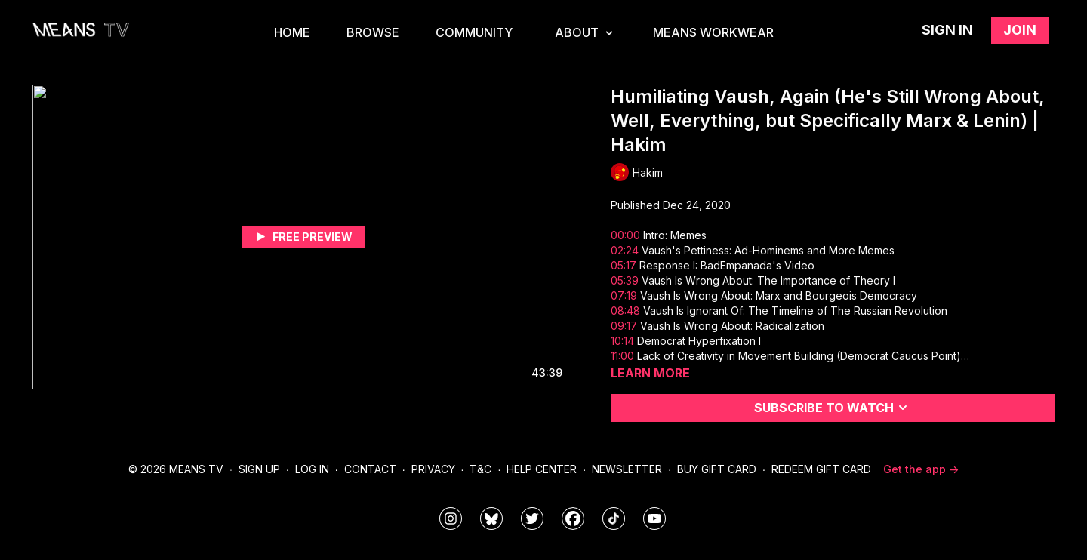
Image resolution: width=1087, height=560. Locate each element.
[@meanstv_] (613, 518)
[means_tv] (450, 518)
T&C (480, 469)
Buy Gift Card (716, 469)
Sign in (947, 30)
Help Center (542, 469)
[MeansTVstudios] (491, 518)
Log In (312, 469)
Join (1019, 30)
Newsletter (627, 469)
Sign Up (259, 469)
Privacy (433, 469)
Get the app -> (921, 469)
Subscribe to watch (833, 407)
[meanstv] (573, 518)
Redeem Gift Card (821, 469)
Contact (370, 469)
